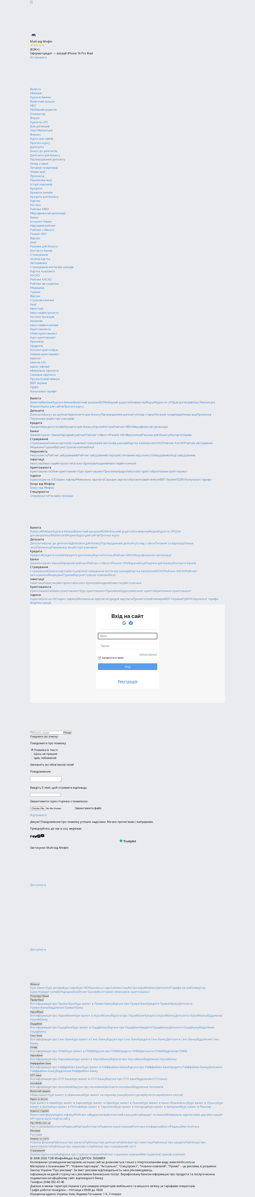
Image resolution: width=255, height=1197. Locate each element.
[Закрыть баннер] (31, 2)
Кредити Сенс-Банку (152, 1040)
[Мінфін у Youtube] (42, 838)
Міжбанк (36, 93)
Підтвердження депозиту (47, 159)
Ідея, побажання (45, 758)
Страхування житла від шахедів (51, 267)
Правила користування (116, 1128)
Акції (33, 242)
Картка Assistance (42, 271)
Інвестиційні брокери (129, 989)
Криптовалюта (40, 329)
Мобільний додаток (43, 109)
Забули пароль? (148, 654)
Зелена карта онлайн (45, 1155)
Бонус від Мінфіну (42, 484)
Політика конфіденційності (151, 1128)
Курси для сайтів (41, 138)
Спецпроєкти (39, 492)
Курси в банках (40, 97)
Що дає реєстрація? (209, 1116)
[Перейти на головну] (56, 73)
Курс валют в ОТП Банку (89, 1080)
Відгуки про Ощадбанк (124, 1028)
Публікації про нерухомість (70, 1147)
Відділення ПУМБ (175, 1052)
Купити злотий (172, 1096)
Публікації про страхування (108, 1147)
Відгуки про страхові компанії (80, 1155)
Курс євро (70, 989)
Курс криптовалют (43, 337)
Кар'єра (81, 1128)
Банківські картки (101, 989)
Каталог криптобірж (44, 350)
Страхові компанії (42, 300)
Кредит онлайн (49, 993)
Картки (35, 201)
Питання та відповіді (44, 167)
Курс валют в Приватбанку (94, 1005)
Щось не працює (45, 754)
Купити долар (135, 1096)
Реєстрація (43, 603)
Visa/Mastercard (41, 130)
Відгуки (35, 238)
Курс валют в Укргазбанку (92, 1060)
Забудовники (162, 455)
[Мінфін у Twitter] (35, 838)
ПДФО (34, 387)
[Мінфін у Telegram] (33, 838)
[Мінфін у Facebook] (31, 838)
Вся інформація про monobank (51, 1088)
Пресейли (37, 341)
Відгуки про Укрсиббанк (127, 1017)
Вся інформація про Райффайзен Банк (56, 1068)
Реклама (36, 1136)
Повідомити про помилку (44, 736)
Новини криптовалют (45, 354)
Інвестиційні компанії (44, 325)
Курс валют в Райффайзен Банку (105, 1068)
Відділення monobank (148, 1088)
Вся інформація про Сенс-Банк (51, 1040)
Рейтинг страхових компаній (121, 1155)
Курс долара (54, 989)
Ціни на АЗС (38, 362)
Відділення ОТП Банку (152, 1080)
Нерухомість (39, 451)
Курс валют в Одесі (100, 1104)
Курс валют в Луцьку (202, 1104)
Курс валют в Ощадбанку (90, 1028)
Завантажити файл (65, 809)
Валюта (35, 89)
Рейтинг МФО (39, 209)
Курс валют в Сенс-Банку (89, 1040)
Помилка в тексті (46, 750)
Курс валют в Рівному (196, 1108)
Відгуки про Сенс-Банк (122, 1040)
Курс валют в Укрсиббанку (92, 1017)
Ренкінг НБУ (38, 234)
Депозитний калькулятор (124, 1116)
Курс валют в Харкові (72, 1104)
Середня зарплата (43, 374)
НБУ (33, 105)
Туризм (35, 292)
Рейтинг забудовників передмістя (101, 455)
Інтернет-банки (41, 221)
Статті (131, 1147)
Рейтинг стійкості (42, 230)
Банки (34, 217)
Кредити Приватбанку (162, 1005)
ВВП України (38, 383)
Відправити (38, 816)
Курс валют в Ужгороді (131, 1108)
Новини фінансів (41, 1143)
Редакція (70, 1128)
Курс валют (38, 989)
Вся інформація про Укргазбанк (52, 1060)
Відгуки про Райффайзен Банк (148, 1068)
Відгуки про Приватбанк (130, 1005)
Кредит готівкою (154, 1116)
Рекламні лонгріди (60, 496)
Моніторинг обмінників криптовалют (123, 993)
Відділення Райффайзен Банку (77, 1072)
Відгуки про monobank (88, 1088)
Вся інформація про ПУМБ (48, 1052)
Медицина (37, 288)
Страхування (39, 254)
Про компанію (40, 1128)
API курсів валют (41, 1120)
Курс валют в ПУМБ (80, 1052)
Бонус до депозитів (43, 151)
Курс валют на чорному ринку (104, 1096)
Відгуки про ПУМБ (106, 1052)
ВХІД (127, 666)
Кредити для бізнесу (44, 196)
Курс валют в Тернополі (98, 1108)
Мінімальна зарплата (44, 370)
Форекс (35, 134)
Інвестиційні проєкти (44, 312)
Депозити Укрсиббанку (191, 1017)
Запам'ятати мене (113, 657)
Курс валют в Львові (127, 1104)
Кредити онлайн (41, 192)
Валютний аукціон (42, 101)
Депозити (37, 147)
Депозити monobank (118, 1088)
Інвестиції (36, 308)
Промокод (37, 176)
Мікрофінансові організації (48, 213)
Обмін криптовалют (43, 333)
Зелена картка (40, 259)
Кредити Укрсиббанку (159, 1017)
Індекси (35, 358)
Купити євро (153, 1096)
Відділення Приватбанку (66, 1009)
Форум (34, 118)
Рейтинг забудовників (63, 455)
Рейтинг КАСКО (41, 279)
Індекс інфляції (39, 366)
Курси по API (39, 122)
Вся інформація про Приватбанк (52, 1005)
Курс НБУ (83, 989)
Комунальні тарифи (43, 391)
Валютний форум (42, 1116)
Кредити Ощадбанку (154, 1028)
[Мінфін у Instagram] (38, 838)
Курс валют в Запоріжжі (164, 1108)
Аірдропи (36, 346)
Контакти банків (41, 250)
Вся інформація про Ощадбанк (51, 1028)
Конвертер (38, 114)
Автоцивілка (38, 263)
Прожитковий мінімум (45, 379)
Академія (36, 321)
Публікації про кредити (169, 1143)
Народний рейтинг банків (78, 993)
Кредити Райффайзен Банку (188, 1068)
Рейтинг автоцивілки (44, 283)
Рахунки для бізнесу (44, 246)
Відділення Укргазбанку (160, 1060)
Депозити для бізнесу (45, 155)
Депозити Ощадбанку (184, 1028)
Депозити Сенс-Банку (181, 1040)
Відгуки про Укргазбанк (126, 1060)
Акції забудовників (183, 455)
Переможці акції (41, 180)
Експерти (93, 1128)
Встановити (38, 57)
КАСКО (35, 275)
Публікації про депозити (101, 1143)
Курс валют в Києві (43, 1104)
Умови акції (37, 172)
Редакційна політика (184, 1128)
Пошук (67, 732)
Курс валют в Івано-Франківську (165, 1104)
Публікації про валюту (68, 1143)
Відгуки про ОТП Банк (121, 1080)
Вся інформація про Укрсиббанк (52, 1017)
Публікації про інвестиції (136, 1143)
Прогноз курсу (40, 143)
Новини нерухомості (138, 455)
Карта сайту (61, 1120)
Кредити (36, 188)
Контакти (57, 1128)
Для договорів (40, 126)
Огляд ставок (39, 163)
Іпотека (35, 205)
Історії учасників (41, 184)
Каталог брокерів (42, 317)
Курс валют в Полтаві (66, 1108)
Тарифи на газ (180, 989)
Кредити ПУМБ (129, 1052)
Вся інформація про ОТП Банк (51, 1080)
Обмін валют (39, 1096)
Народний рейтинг (43, 225)
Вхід (33, 603)
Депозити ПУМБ (151, 1052)
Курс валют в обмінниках (65, 1096)
